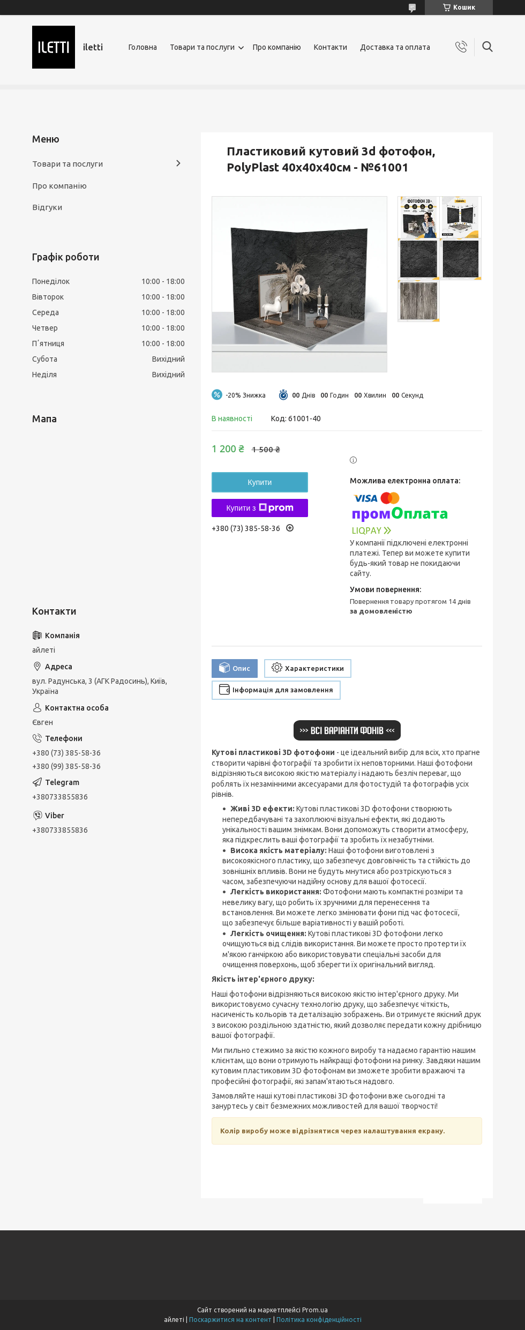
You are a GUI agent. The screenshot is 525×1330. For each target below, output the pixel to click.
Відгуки (47, 207)
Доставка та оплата (395, 47)
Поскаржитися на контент (230, 1319)
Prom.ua (315, 1309)
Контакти (330, 47)
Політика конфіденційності (319, 1319)
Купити (260, 482)
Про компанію (277, 47)
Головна (143, 47)
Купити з (259, 508)
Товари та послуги (202, 47)
